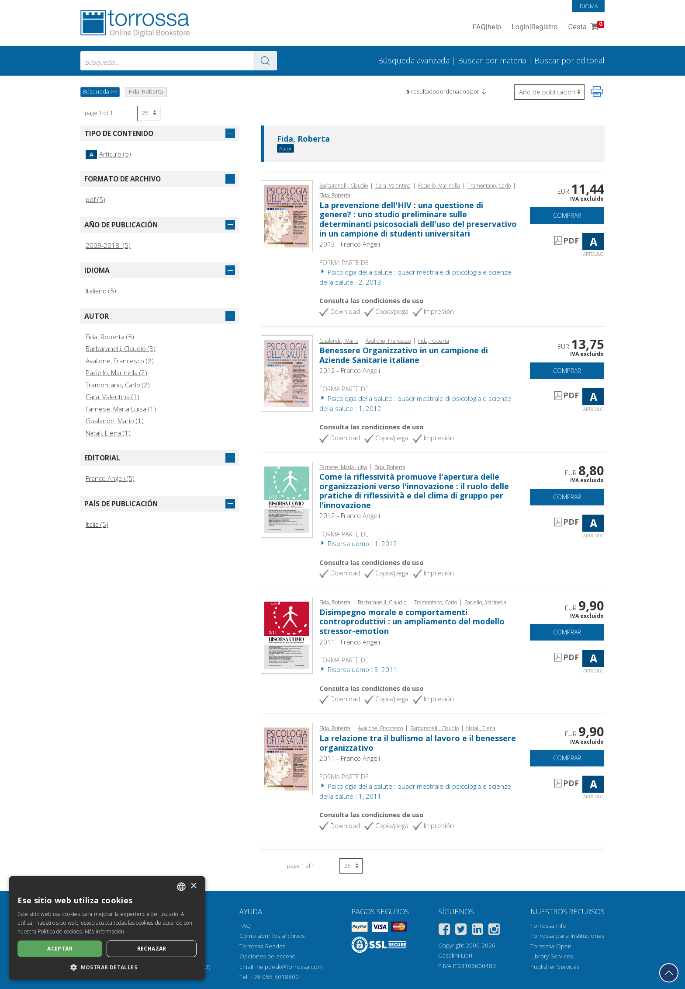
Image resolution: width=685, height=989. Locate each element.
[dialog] (107, 928)
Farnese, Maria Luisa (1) (121, 408)
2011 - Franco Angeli (349, 641)
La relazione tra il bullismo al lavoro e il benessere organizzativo (417, 743)
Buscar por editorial (569, 60)
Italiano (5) (101, 290)
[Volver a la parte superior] (668, 972)
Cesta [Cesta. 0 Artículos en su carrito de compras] (585, 27)
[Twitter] (460, 931)
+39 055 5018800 (274, 977)
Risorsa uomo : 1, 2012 (358, 543)
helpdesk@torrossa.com (289, 967)
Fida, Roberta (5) (110, 336)
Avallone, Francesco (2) (120, 360)
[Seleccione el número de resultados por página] (148, 113)
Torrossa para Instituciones (567, 936)
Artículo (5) (108, 154)
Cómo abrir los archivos (271, 936)
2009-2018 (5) (108, 245)
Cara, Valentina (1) (112, 396)
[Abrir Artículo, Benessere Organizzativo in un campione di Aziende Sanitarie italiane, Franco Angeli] (286, 372)
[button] (483, 91)
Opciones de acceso (267, 956)
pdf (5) (95, 199)
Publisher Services (554, 967)
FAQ (245, 926)
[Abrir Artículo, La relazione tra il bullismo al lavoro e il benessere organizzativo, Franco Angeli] (286, 758)
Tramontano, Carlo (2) (118, 384)
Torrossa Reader (262, 946)
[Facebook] (444, 931)
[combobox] (178, 60)
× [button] (193, 886)
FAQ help (487, 27)
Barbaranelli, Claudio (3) (121, 348)
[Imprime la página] (597, 91)
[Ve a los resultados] (265, 60)
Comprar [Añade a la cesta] (567, 215)
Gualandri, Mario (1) (115, 420)
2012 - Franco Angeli (349, 370)
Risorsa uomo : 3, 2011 (358, 669)
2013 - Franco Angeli (349, 244)
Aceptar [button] (60, 948)
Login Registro (535, 27)
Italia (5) (97, 524)
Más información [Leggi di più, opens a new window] (105, 931)
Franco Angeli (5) (110, 478)
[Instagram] (494, 931)
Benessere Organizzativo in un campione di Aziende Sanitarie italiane (403, 355)
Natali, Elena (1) (108, 432)
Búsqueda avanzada (414, 60)
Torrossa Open (550, 946)
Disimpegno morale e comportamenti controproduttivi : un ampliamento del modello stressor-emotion (412, 621)
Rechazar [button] (151, 948)
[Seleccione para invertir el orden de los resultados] (549, 92)
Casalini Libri (455, 955)
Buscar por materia (492, 60)
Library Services (551, 956)
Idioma (588, 6)
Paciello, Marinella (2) (116, 372)
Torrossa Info (548, 926)
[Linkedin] (477, 931)
